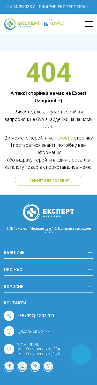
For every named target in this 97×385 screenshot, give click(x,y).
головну (64, 138)
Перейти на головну (48, 180)
